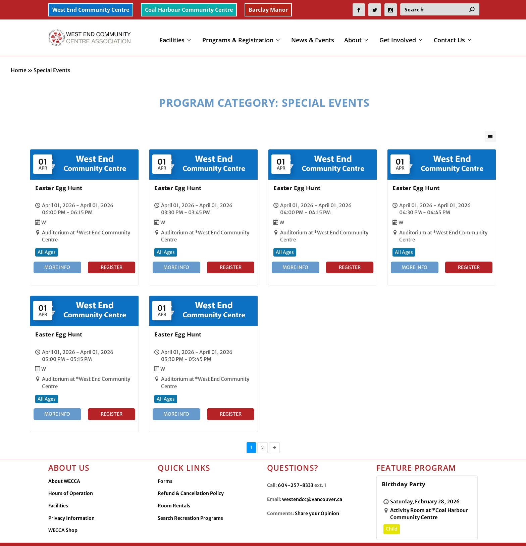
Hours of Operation (70, 479)
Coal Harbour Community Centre (189, 9)
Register (111, 253)
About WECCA (64, 467)
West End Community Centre (90, 9)
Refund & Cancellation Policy (191, 479)
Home (19, 56)
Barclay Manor (268, 9)
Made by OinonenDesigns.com (180, 535)
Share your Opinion (317, 499)
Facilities (172, 36)
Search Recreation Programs (190, 504)
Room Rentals (174, 492)
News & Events (312, 36)
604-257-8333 (295, 471)
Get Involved (397, 36)
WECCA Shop (62, 516)
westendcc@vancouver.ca (312, 485)
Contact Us (449, 36)
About (353, 36)
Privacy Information (71, 504)
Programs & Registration (237, 36)
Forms (165, 467)
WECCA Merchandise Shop (416, 535)
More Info (57, 253)
